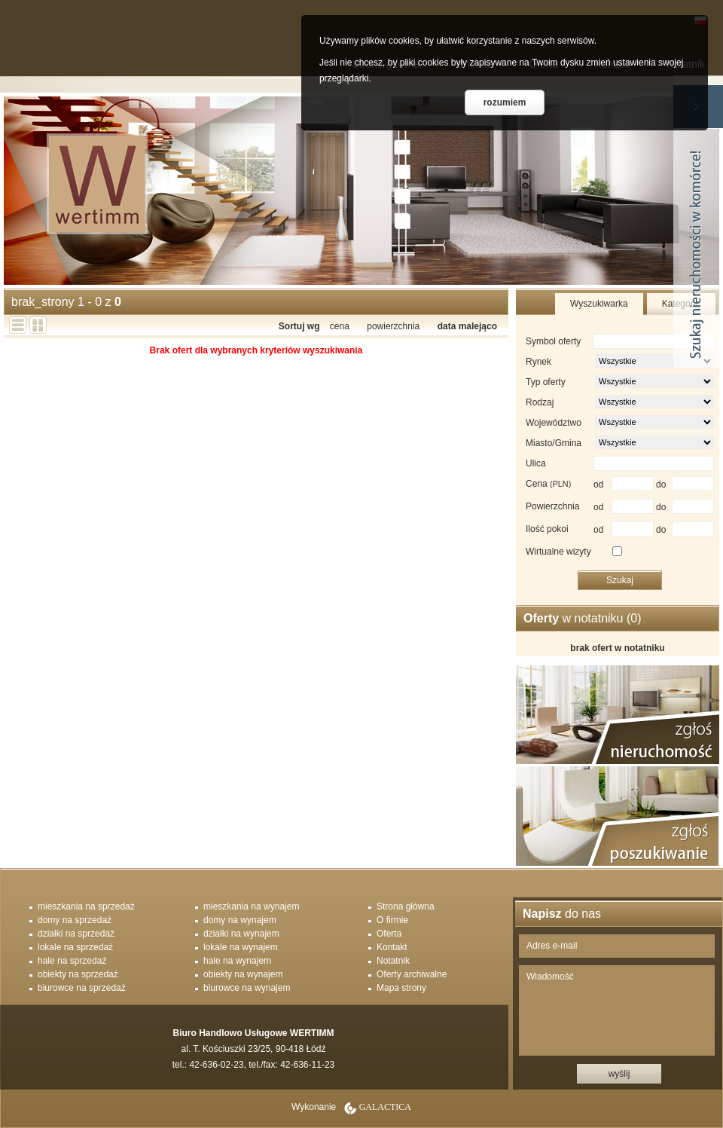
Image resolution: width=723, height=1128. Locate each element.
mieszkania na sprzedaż (86, 906)
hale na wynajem (237, 960)
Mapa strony (401, 988)
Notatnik (393, 960)
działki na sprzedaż (76, 933)
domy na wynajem (239, 920)
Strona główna (406, 906)
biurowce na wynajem (246, 988)
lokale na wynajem (240, 947)
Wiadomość (617, 1010)
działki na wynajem (241, 933)
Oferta (389, 933)
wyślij (619, 1073)
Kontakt (392, 947)
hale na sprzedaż (72, 960)
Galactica (385, 1107)
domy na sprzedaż (74, 920)
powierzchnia (393, 326)
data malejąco (467, 326)
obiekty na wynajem (242, 974)
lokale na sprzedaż (75, 947)
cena (339, 326)
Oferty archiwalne (412, 974)
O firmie (392, 920)
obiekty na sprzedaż (78, 974)
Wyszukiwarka (599, 303)
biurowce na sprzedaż (82, 988)
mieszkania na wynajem (251, 906)
